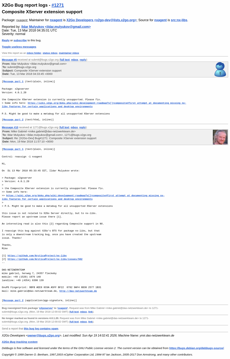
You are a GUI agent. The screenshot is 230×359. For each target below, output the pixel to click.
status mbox (50, 53)
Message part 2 (13, 119)
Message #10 (10, 127)
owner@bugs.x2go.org (44, 335)
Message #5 (9, 59)
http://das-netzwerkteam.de (78, 291)
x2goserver (46, 308)
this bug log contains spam (41, 328)
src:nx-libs (179, 20)
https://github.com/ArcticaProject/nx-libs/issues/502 (45, 259)
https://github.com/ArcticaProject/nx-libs (37, 255)
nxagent (21, 20)
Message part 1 (13, 81)
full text (65, 59)
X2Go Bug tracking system (19, 341)
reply (83, 59)
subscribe (20, 40)
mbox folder (34, 53)
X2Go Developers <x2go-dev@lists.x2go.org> (101, 20)
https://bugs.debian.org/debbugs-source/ (196, 348)
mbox (74, 59)
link (90, 311)
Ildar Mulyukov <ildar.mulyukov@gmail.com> (56, 27)
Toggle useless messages (19, 46)
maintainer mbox (69, 53)
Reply (5, 40)
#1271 (58, 5)
